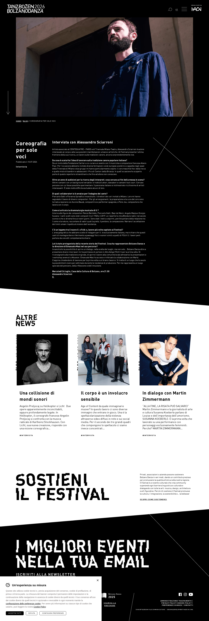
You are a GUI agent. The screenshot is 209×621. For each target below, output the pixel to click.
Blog (25, 121)
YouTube (191, 594)
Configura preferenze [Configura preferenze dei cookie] (53, 613)
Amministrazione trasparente (176, 601)
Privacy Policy (168, 603)
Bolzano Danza (38, 6)
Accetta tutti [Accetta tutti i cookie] (14, 613)
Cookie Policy (40, 607)
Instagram (185, 594)
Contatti (188, 605)
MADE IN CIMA (188, 609)
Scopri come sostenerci (153, 499)
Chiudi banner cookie (98, 580)
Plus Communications (157, 609)
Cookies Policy (184, 603)
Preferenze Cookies (172, 605)
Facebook (180, 594)
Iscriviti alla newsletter (46, 574)
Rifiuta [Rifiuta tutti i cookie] (31, 613)
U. (53, 277)
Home (18, 121)
